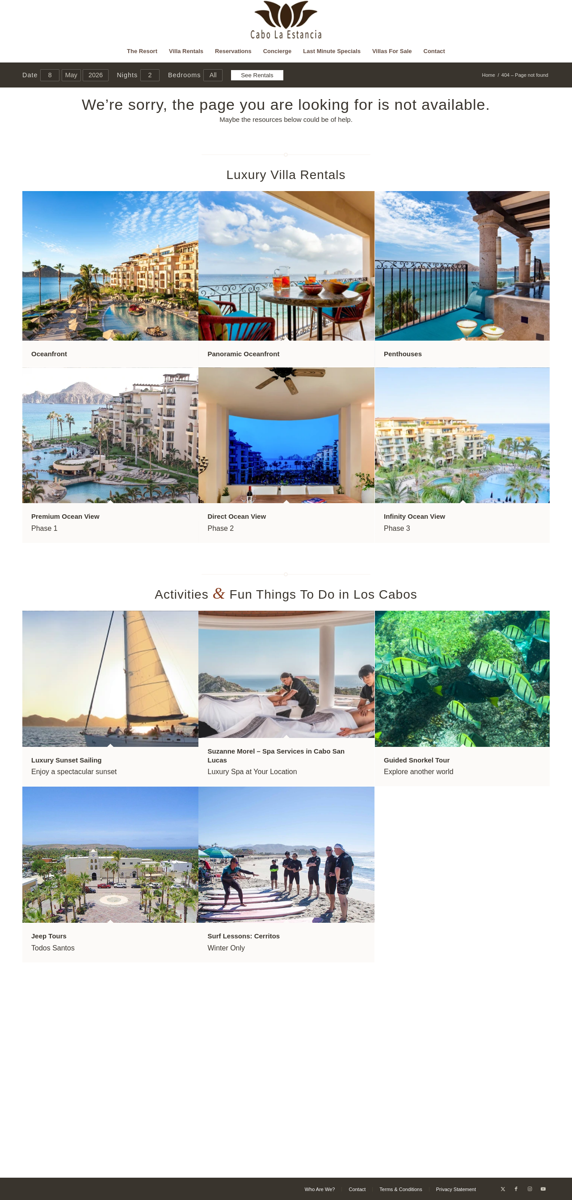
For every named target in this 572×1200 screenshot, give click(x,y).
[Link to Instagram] (529, 1189)
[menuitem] (142, 51)
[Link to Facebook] (516, 1189)
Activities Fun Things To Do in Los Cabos (286, 594)
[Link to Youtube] (543, 1189)
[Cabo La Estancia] (286, 20)
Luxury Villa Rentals (286, 175)
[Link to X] (502, 1189)
